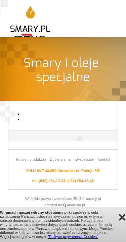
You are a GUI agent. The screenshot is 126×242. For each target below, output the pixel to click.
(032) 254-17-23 (52, 181)
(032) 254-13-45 (80, 181)
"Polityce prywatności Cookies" (73, 237)
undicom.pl (76, 205)
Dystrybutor (84, 159)
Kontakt (103, 159)
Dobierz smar (61, 159)
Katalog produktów (31, 159)
